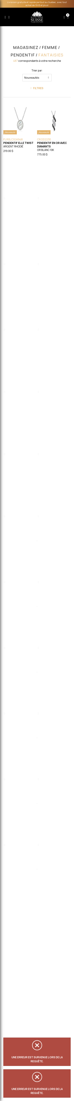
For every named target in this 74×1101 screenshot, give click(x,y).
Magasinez (25, 47)
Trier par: (37, 70)
